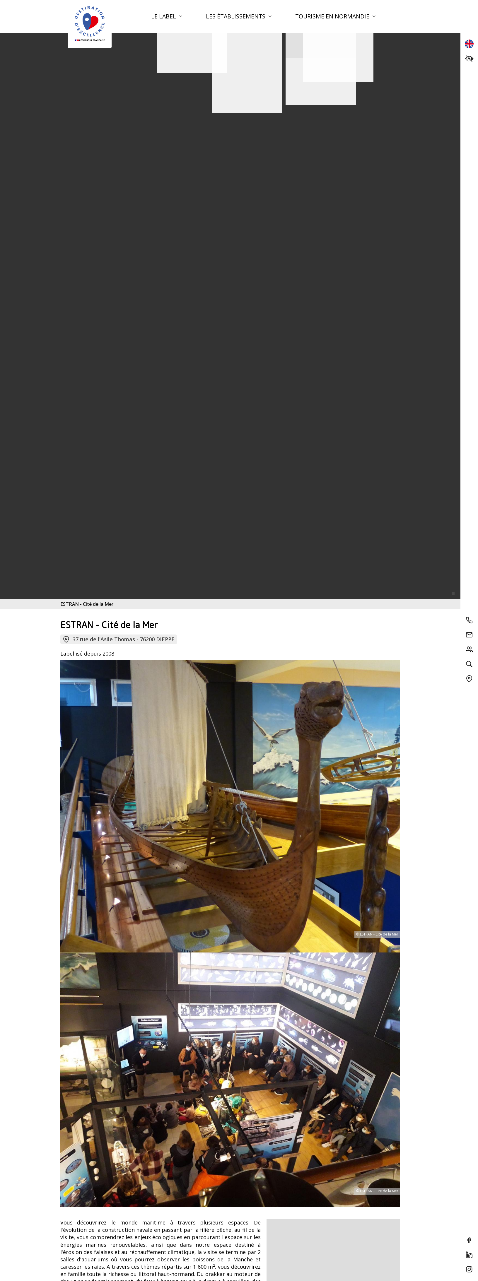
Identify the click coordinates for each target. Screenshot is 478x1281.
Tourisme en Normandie (333, 16)
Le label (164, 16)
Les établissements (236, 16)
